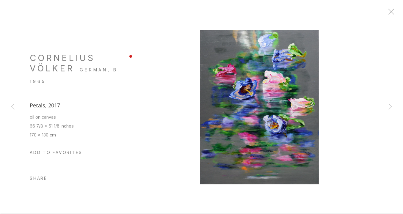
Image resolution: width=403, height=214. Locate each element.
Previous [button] (13, 107)
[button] (56, 155)
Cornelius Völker (62, 66)
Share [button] (38, 181)
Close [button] (393, 13)
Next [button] (390, 107)
